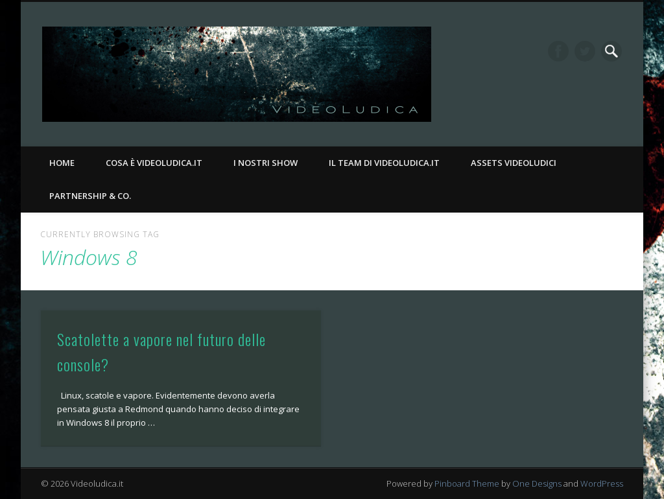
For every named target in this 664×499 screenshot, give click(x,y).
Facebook (558, 51)
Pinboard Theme (466, 483)
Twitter (585, 51)
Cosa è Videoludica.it (154, 162)
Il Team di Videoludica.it (384, 162)
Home (62, 162)
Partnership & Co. (90, 196)
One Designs (537, 483)
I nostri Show (265, 162)
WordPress (601, 483)
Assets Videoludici (513, 162)
